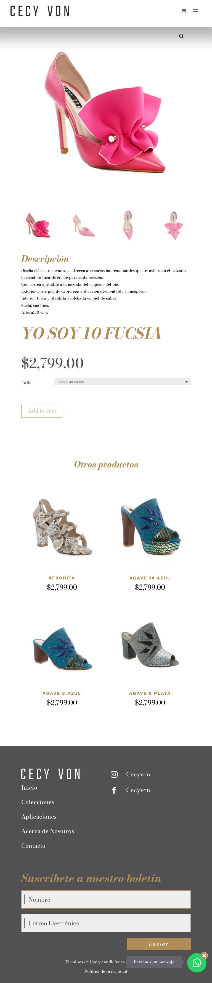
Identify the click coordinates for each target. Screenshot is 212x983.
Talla (27, 382)
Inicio (29, 787)
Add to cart (41, 410)
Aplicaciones (39, 816)
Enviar (159, 944)
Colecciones (37, 801)
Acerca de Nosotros (47, 830)
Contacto (33, 845)
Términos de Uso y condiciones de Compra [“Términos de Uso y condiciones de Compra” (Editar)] (106, 962)
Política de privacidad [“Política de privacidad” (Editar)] (105, 971)
